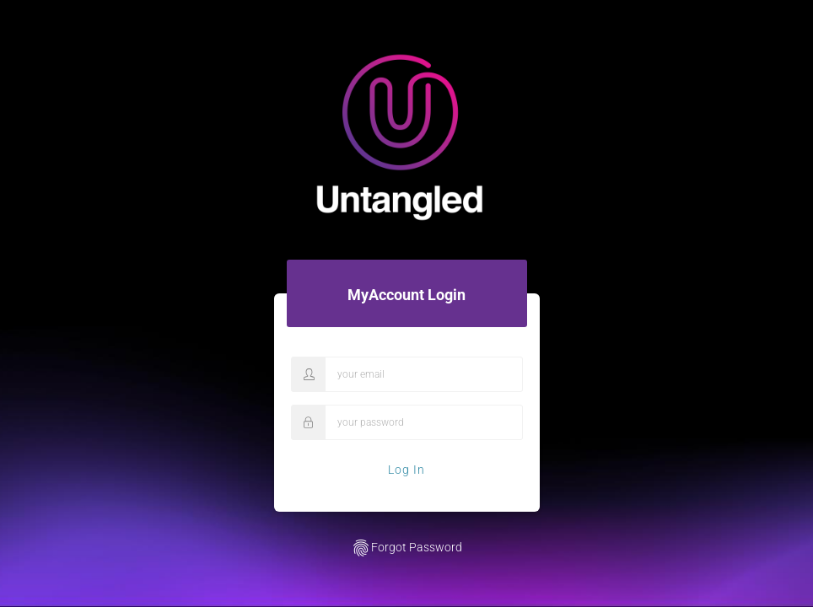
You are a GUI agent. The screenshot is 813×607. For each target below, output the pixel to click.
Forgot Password (406, 548)
